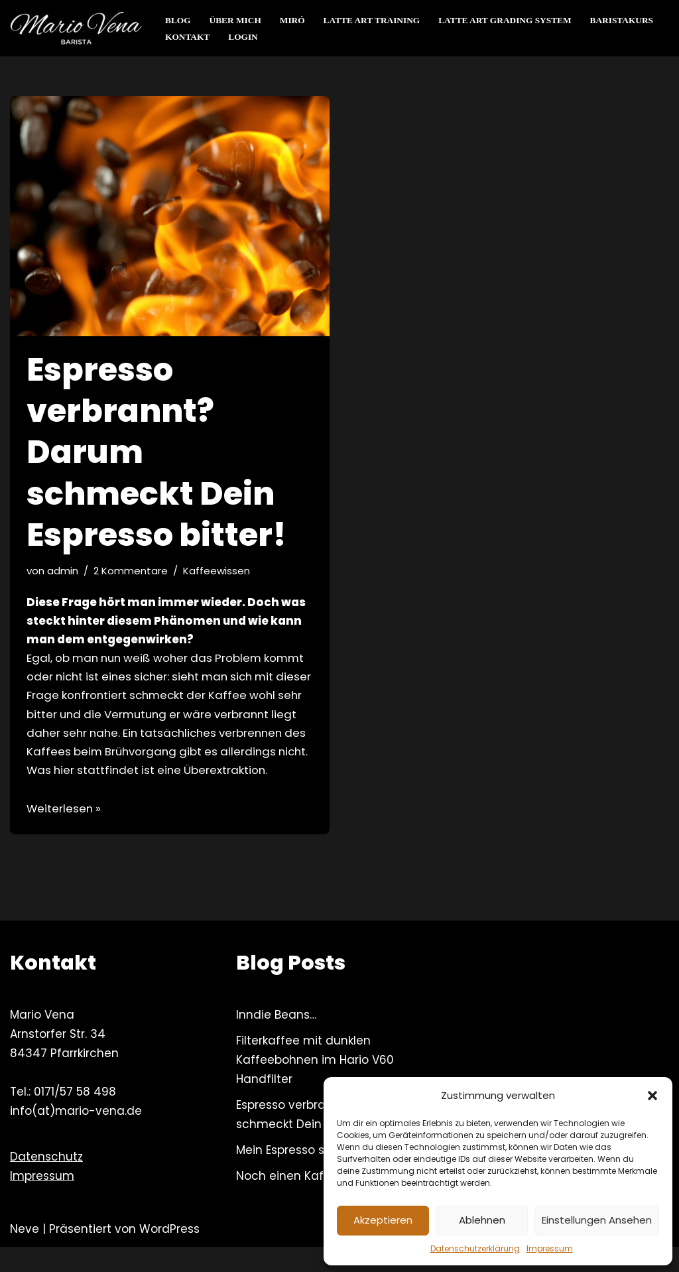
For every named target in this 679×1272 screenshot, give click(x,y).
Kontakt (187, 37)
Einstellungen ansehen (597, 1220)
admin (63, 571)
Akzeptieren (382, 1220)
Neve (24, 1254)
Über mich (236, 20)
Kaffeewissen (218, 571)
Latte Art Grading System (510, 20)
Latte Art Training (374, 20)
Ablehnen (482, 1220)
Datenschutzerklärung (475, 1248)
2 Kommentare (131, 571)
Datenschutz (46, 1181)
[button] (652, 1095)
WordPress (169, 1254)
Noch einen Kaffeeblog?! (306, 1200)
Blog (178, 20)
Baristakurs (628, 20)
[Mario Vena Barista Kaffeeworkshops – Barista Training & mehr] (76, 28)
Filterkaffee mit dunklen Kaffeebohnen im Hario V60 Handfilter (315, 1085)
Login (244, 37)
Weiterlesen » (65, 833)
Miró (294, 20)
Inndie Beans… (276, 1040)
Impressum (549, 1248)
